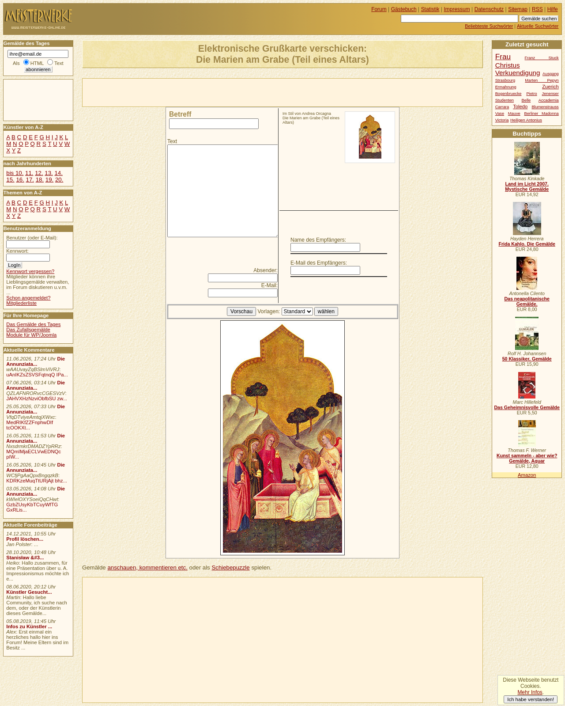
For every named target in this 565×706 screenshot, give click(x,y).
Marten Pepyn (541, 80)
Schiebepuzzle (230, 567)
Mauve (514, 113)
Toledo (520, 106)
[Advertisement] (186, 92)
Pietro (531, 93)
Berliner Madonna (541, 113)
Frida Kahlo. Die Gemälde (526, 244)
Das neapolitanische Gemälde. (527, 301)
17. (30, 179)
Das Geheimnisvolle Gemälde (527, 407)
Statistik (430, 9)
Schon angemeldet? (28, 297)
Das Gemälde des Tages (33, 324)
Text (172, 141)
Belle (526, 100)
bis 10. (14, 173)
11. (29, 173)
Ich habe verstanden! (530, 699)
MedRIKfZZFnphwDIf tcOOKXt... (29, 425)
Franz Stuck (542, 58)
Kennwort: (17, 251)
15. (10, 179)
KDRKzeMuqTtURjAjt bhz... (36, 480)
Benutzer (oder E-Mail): (31, 237)
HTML (37, 63)
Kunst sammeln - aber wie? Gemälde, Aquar (527, 458)
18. (40, 179)
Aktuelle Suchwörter (537, 26)
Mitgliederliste (21, 303)
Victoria (502, 120)
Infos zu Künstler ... (29, 626)
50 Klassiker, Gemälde (527, 358)
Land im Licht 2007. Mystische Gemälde (527, 186)
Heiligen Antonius (526, 120)
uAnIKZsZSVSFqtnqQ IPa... (37, 374)
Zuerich (550, 86)
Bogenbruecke (508, 93)
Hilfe (552, 9)
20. (59, 179)
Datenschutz (489, 9)
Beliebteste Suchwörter (489, 26)
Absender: (265, 270)
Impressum (457, 9)
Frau (503, 56)
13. (49, 173)
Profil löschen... (24, 539)
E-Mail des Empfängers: (318, 263)
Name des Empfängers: (318, 240)
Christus (507, 65)
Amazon (527, 475)
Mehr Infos (529, 692)
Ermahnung (505, 87)
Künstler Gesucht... (29, 592)
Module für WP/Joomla (31, 335)
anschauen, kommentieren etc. (147, 567)
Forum (379, 9)
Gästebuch (404, 9)
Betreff (180, 114)
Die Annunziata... (35, 361)
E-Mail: (269, 285)
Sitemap (517, 9)
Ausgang (550, 74)
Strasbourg (505, 80)
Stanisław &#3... (25, 557)
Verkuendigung (517, 72)
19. (49, 179)
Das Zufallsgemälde (28, 329)
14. (58, 173)
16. (20, 179)
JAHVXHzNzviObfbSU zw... (36, 398)
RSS (537, 9)
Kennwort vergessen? (30, 271)
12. (39, 173)
